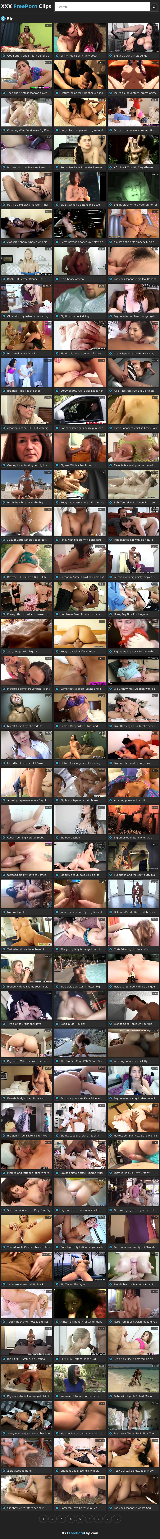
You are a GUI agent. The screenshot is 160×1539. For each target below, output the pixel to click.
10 (116, 1518)
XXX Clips (26, 6)
